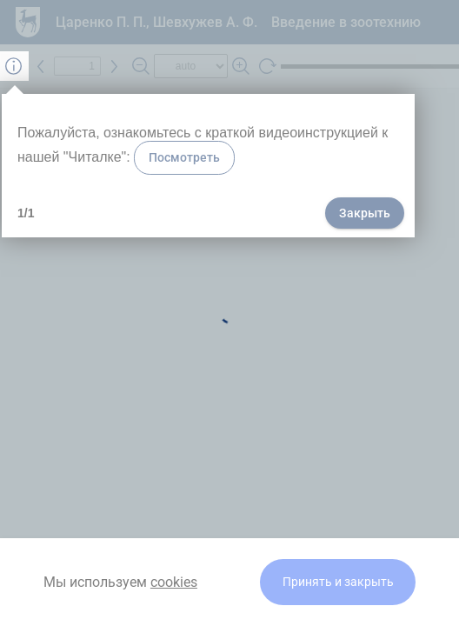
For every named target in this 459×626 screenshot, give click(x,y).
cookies (173, 582)
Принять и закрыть (338, 582)
